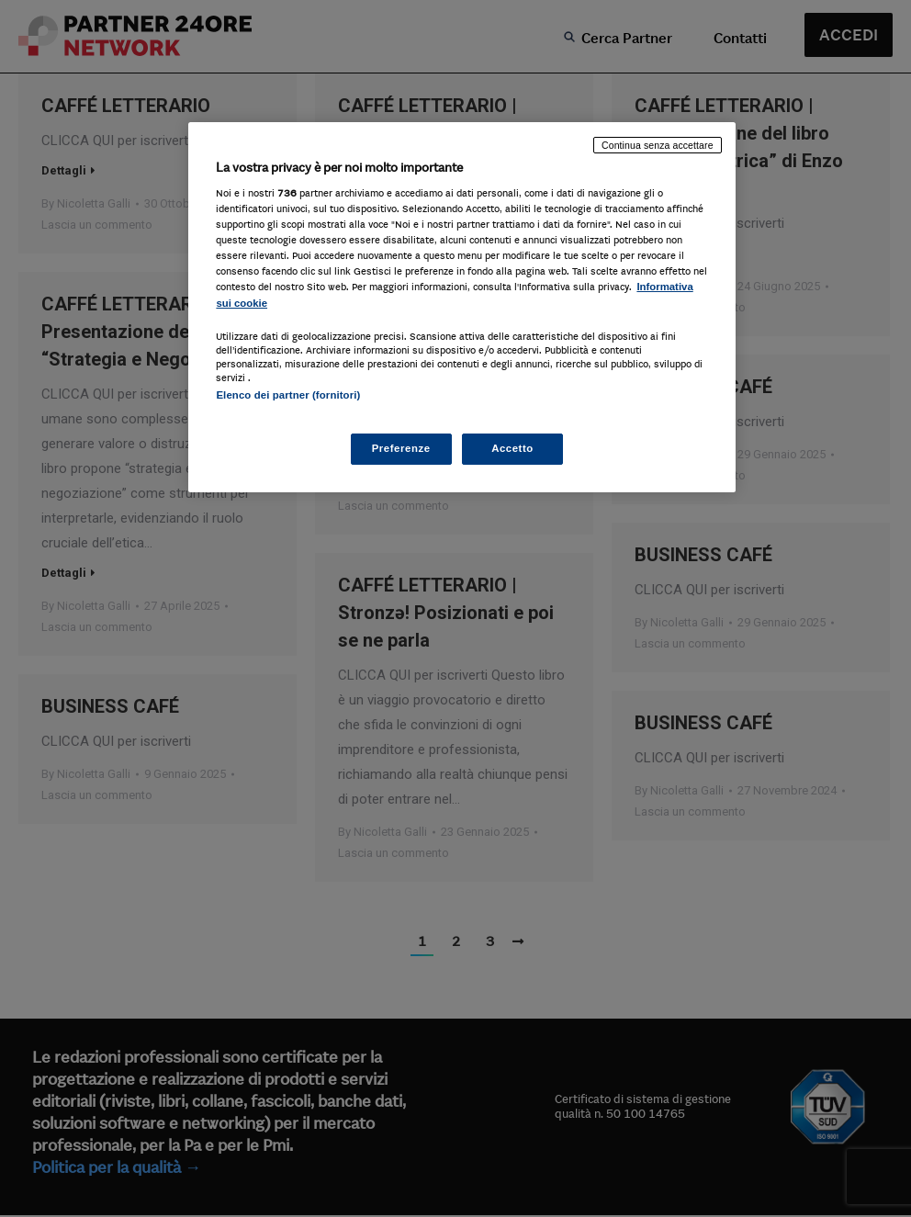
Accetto (512, 448)
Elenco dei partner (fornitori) (288, 394)
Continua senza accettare (658, 145)
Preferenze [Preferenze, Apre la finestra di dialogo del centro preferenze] (401, 448)
